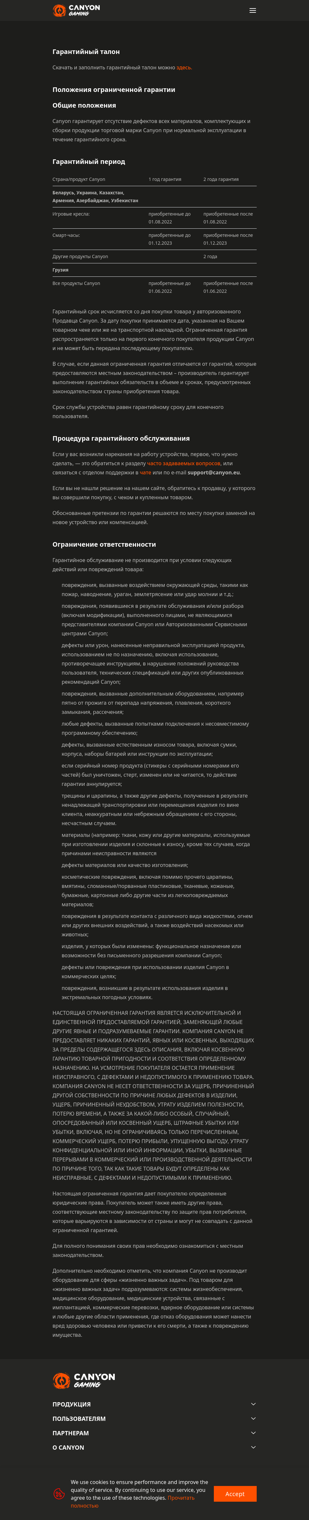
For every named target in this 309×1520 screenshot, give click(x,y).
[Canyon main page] (76, 10)
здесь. (184, 67)
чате (145, 472)
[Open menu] (253, 10)
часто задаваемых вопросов (183, 463)
